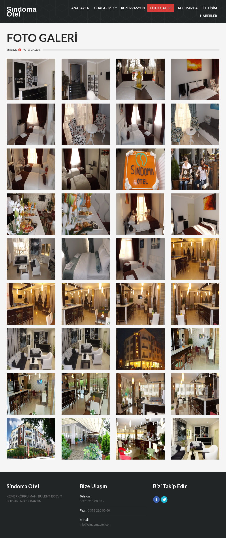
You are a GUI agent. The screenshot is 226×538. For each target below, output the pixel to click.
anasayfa (12, 49)
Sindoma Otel (21, 11)
